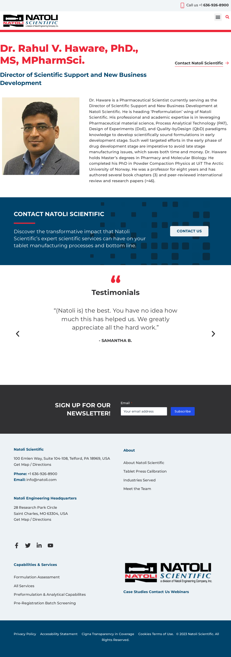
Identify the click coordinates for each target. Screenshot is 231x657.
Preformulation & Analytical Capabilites (50, 594)
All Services (24, 586)
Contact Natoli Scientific (199, 63)
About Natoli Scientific (143, 463)
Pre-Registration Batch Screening (45, 603)
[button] (218, 17)
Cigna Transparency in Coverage (108, 634)
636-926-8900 (216, 5)
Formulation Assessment (37, 577)
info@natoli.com (41, 480)
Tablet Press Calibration (145, 471)
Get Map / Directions (32, 464)
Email (126, 403)
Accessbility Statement (59, 634)
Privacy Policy (25, 634)
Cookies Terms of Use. (156, 634)
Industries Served (139, 480)
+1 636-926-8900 (42, 474)
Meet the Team (137, 489)
